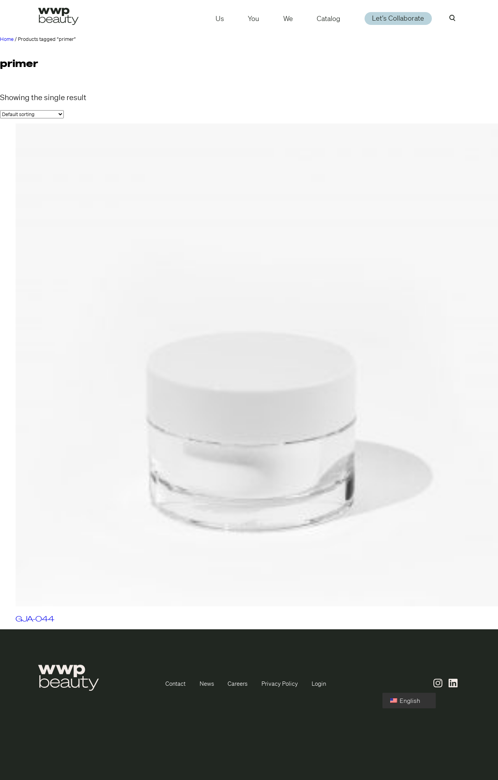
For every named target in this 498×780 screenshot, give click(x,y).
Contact (175, 683)
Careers (237, 683)
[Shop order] (32, 114)
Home (7, 39)
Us (220, 18)
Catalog (328, 18)
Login (319, 683)
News (207, 683)
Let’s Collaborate (398, 18)
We (288, 18)
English (405, 700)
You (253, 18)
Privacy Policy (279, 683)
